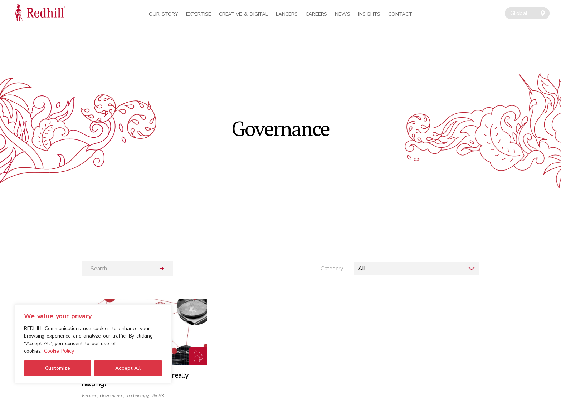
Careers (316, 14)
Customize (57, 368)
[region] (93, 344)
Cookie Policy (59, 351)
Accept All (128, 368)
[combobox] (527, 13)
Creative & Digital (243, 14)
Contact (400, 14)
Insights (369, 14)
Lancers (286, 14)
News (342, 14)
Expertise (198, 14)
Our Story (163, 14)
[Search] (116, 268)
